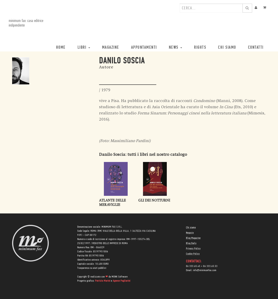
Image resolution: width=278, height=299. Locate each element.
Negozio (190, 233)
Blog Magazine (193, 238)
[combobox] (211, 8)
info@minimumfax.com (204, 270)
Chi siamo (191, 227)
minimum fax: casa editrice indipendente (26, 23)
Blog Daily (191, 243)
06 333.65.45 (193, 266)
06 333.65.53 (210, 266)
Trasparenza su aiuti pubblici (91, 268)
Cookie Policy (193, 254)
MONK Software (120, 276)
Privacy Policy (193, 248)
